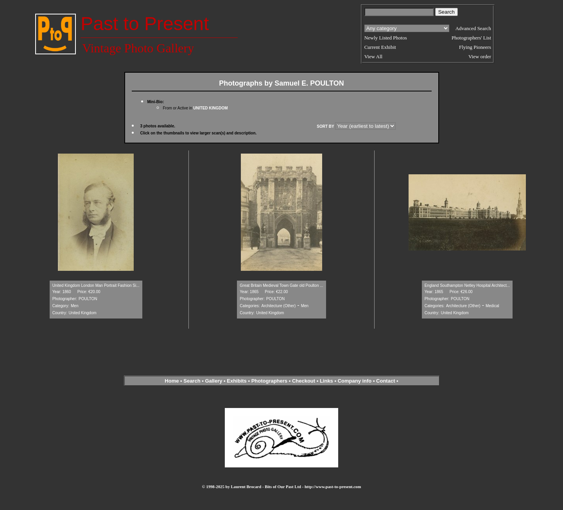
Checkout (303, 381)
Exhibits (237, 381)
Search (191, 381)
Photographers (269, 381)
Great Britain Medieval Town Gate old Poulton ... (281, 285)
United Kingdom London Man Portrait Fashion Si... (96, 285)
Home (172, 381)
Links (326, 381)
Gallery (213, 381)
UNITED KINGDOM (210, 108)
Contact (385, 381)
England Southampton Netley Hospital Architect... (467, 285)
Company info (355, 381)
